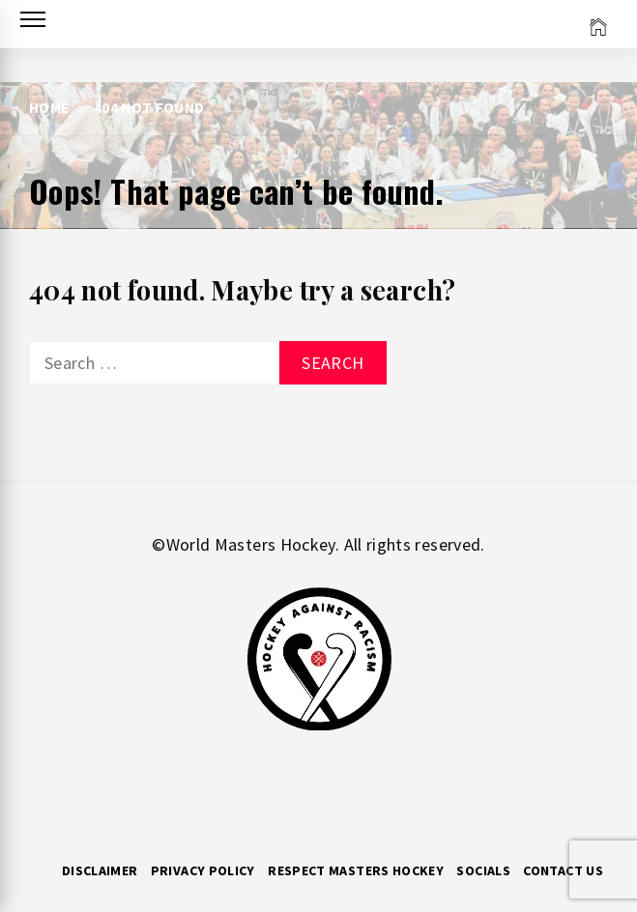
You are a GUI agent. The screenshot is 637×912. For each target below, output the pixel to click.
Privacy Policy (203, 870)
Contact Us (563, 870)
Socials (483, 870)
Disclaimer (100, 870)
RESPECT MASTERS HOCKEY (356, 870)
